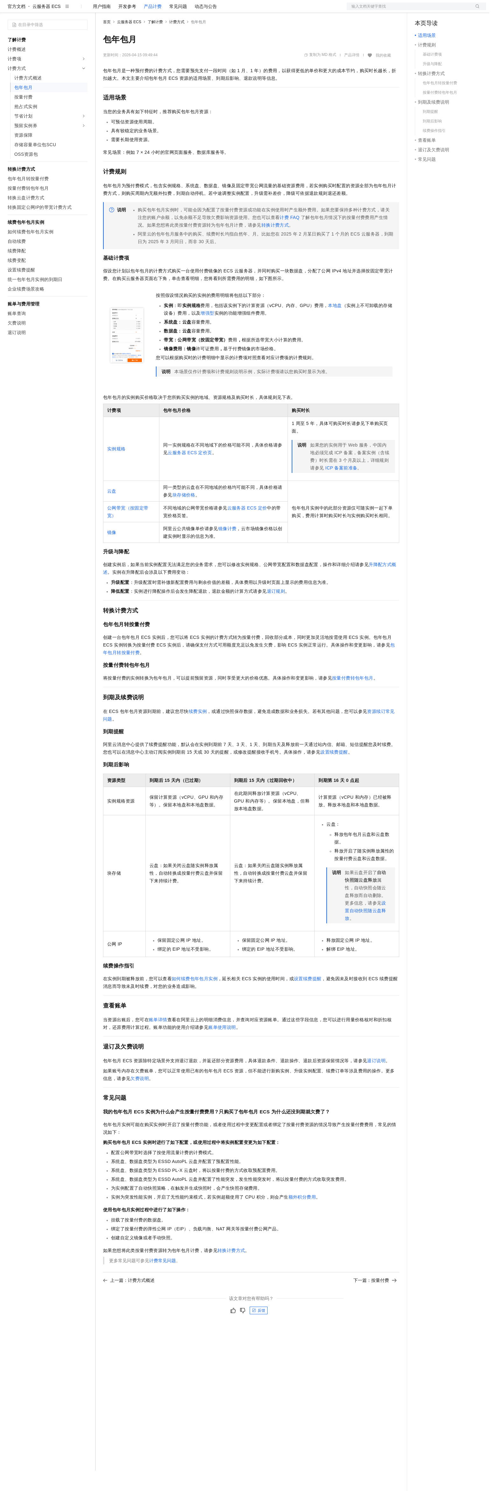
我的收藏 (383, 75)
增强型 (207, 333)
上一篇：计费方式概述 (129, 1300)
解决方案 (102, 10)
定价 (137, 10)
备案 (422, 10)
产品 (82, 10)
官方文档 (16, 26)
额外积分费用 (302, 1217)
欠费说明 (139, 1098)
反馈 (258, 1331)
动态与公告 (206, 26)
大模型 (65, 10)
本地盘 (335, 325)
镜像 (111, 552)
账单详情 (158, 1040)
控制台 (437, 10)
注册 (452, 10)
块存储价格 (183, 515)
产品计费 (153, 26)
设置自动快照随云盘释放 (365, 931)
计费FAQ (289, 237)
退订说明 (376, 1081)
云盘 (111, 511)
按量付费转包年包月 (352, 698)
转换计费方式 (275, 245)
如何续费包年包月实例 (195, 999)
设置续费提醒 (334, 772)
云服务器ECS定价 (247, 528)
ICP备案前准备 (341, 488)
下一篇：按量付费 (375, 1300)
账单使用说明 (222, 1047)
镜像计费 (227, 548)
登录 (475, 10)
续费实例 (198, 731)
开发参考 (127, 26)
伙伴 (172, 10)
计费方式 (176, 42)
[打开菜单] (10, 10)
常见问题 (178, 26)
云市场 (155, 10)
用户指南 (102, 26)
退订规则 (276, 611)
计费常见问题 (162, 1280)
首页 (107, 42)
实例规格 (116, 469)
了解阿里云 (209, 10)
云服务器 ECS (46, 26)
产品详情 (351, 75)
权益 (122, 10)
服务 (187, 10)
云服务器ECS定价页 (190, 472)
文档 (408, 10)
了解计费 (155, 42)
